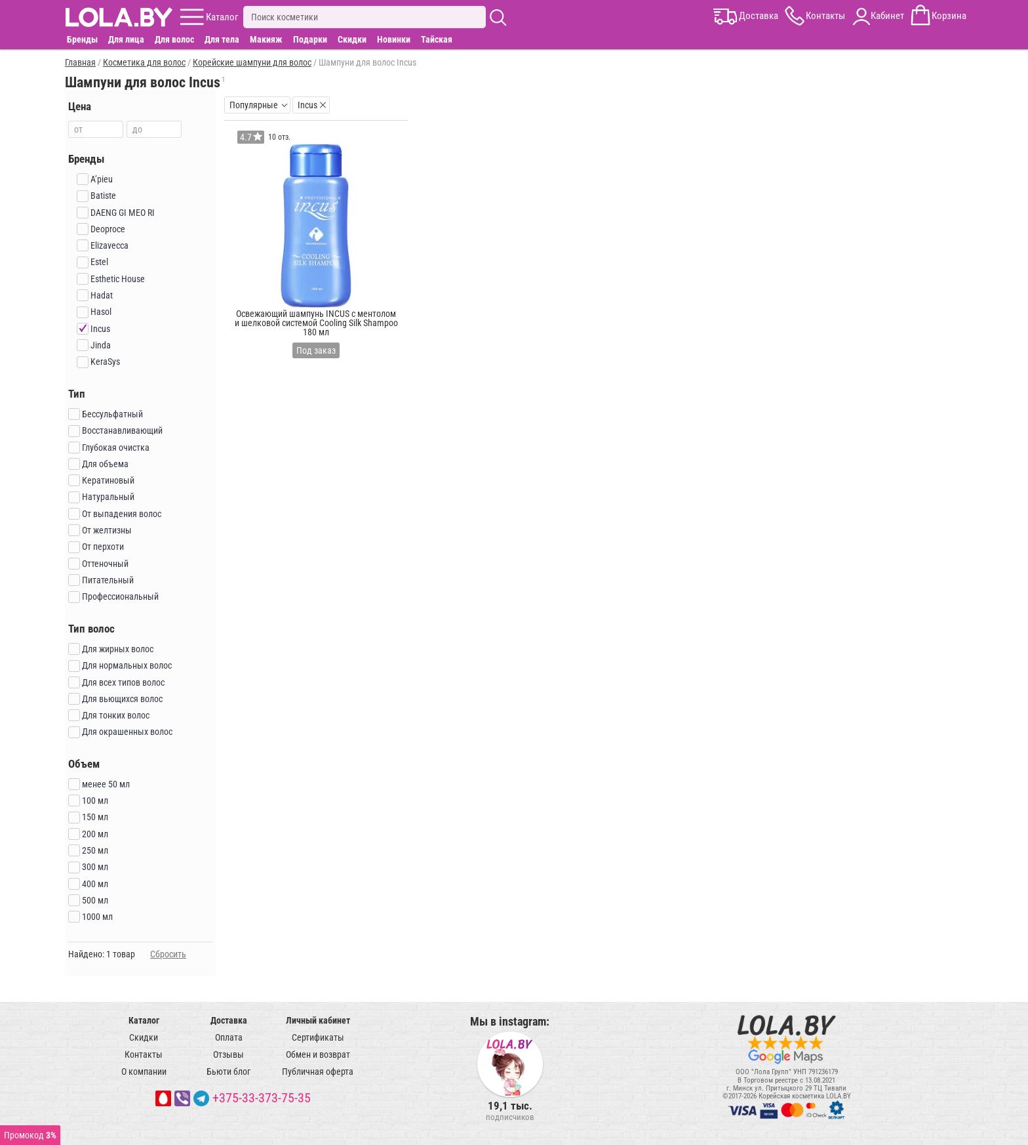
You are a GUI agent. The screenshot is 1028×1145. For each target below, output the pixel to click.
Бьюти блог (228, 1071)
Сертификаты (318, 1037)
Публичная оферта (317, 1071)
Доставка (228, 1020)
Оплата (229, 1037)
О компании (144, 1071)
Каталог (143, 1020)
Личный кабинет (318, 1020)
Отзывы (228, 1054)
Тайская (436, 39)
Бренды (82, 39)
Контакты (144, 1054)
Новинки (393, 39)
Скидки (352, 39)
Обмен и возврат (318, 1054)
